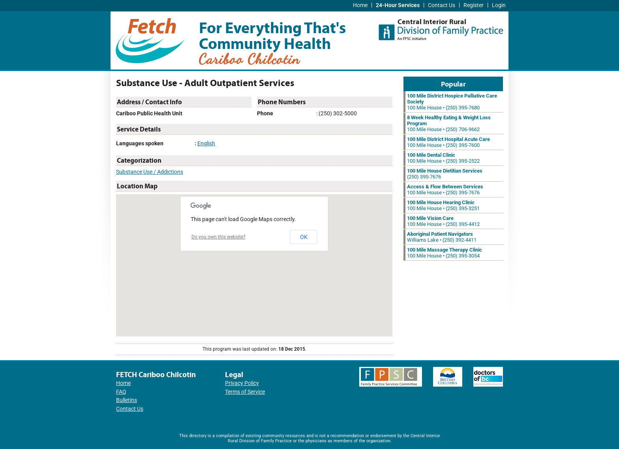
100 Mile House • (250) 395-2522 (443, 158)
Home (360, 5)
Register (473, 5)
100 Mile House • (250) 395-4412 (443, 221)
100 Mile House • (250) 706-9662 (449, 123)
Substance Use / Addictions (149, 172)
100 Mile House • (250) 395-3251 (443, 205)
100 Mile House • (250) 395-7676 (445, 189)
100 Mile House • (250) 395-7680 (452, 102)
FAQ (121, 392)
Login (499, 5)
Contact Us (441, 5)
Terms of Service (245, 392)
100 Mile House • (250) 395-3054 (444, 253)
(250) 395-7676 (444, 174)
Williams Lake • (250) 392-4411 (441, 237)
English (206, 143)
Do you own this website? (218, 237)
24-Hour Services (398, 5)
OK (304, 237)
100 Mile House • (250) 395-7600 (448, 142)
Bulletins (126, 400)
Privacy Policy (242, 383)
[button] (254, 258)
